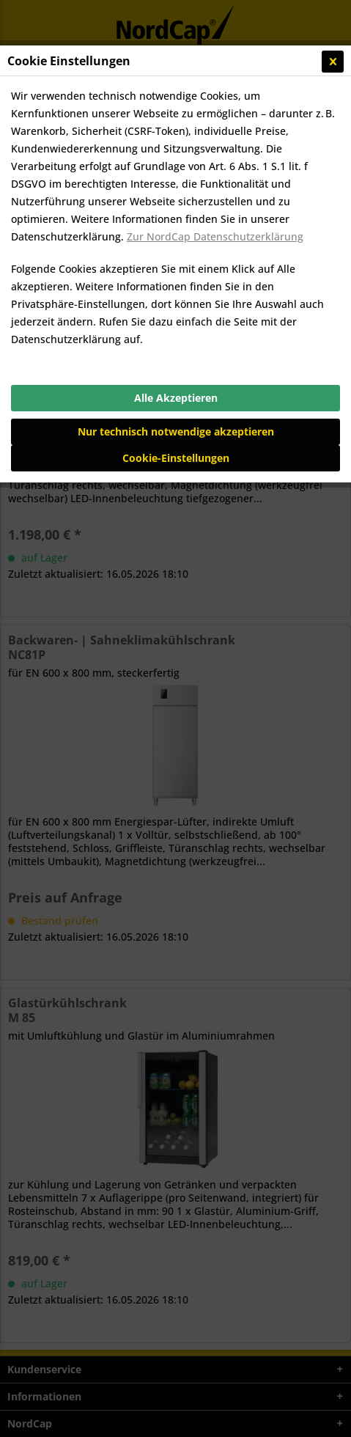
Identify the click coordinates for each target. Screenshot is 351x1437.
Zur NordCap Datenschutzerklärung (215, 236)
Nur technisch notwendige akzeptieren (176, 431)
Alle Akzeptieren (176, 398)
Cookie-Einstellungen (175, 458)
